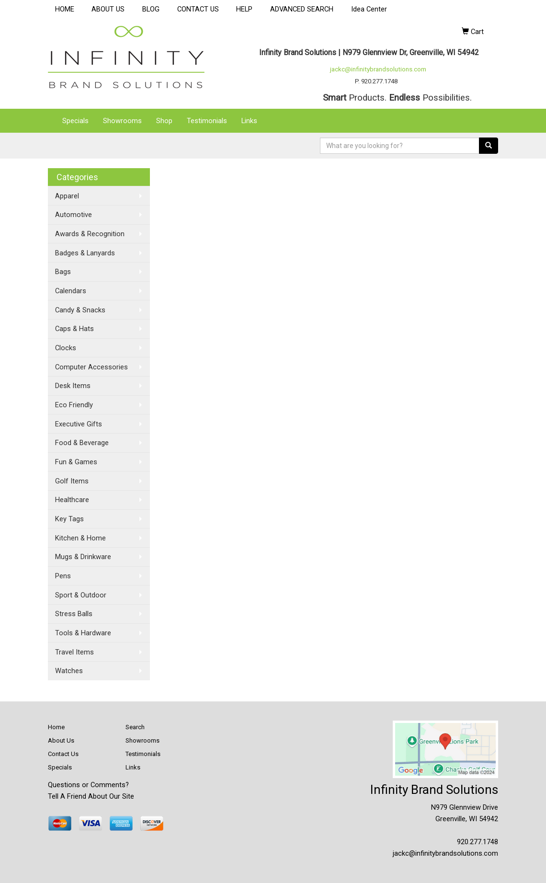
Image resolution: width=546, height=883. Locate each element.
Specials (75, 120)
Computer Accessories (91, 367)
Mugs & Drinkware (83, 556)
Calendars (70, 291)
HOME (64, 9)
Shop (164, 120)
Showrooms (122, 120)
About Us (61, 740)
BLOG (150, 9)
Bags (63, 271)
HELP (244, 9)
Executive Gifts (78, 424)
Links (249, 120)
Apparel (67, 196)
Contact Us (63, 753)
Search (135, 727)
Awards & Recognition (90, 233)
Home (56, 727)
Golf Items (72, 481)
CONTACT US (198, 9)
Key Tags (69, 519)
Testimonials (207, 120)
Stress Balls (73, 613)
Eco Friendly (74, 405)
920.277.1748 (477, 841)
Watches (69, 670)
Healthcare (72, 499)
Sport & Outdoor (80, 595)
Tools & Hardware (83, 633)
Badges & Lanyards (85, 253)
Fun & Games (76, 462)
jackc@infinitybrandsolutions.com (378, 69)
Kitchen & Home (80, 538)
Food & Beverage (82, 442)
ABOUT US (108, 9)
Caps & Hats (74, 328)
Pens (63, 576)
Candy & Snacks (80, 310)
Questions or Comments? (88, 784)
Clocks (65, 348)
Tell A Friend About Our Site (91, 796)
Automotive (73, 214)
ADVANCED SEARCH (301, 9)
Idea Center (369, 9)
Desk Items (73, 385)
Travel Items (74, 652)
